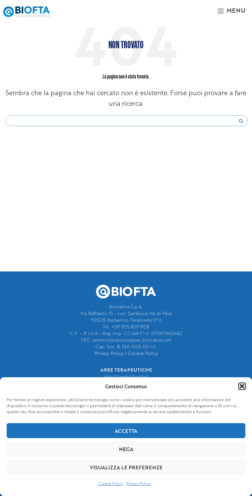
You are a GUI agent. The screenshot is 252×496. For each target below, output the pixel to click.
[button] (242, 386)
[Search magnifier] (241, 123)
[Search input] (123, 121)
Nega (126, 449)
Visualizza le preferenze (126, 467)
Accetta (126, 430)
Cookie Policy (110, 483)
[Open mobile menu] (231, 10)
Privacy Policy (138, 483)
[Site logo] (26, 11)
